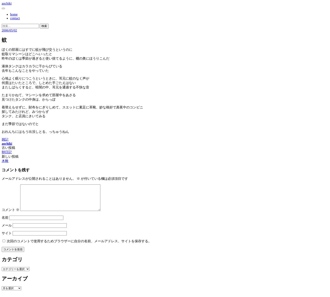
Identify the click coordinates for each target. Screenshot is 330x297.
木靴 (5, 161)
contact (15, 18)
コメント (10, 215)
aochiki (7, 3)
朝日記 (7, 152)
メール (7, 230)
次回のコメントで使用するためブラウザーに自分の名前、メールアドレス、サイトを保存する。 (79, 246)
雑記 (5, 139)
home (14, 14)
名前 (5, 222)
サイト (7, 238)
